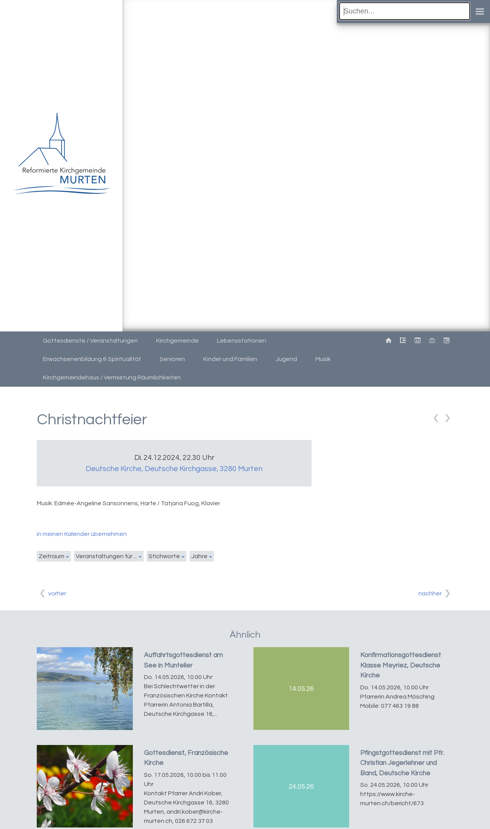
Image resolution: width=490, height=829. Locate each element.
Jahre (199, 556)
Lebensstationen (241, 341)
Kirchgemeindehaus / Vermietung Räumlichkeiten (112, 377)
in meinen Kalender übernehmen (82, 534)
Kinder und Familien (230, 359)
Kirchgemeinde (177, 341)
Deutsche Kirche (174, 469)
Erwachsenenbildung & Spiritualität (92, 359)
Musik (323, 359)
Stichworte (164, 556)
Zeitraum (51, 556)
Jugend (286, 359)
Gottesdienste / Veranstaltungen (90, 341)
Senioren (172, 359)
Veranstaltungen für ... (106, 556)
